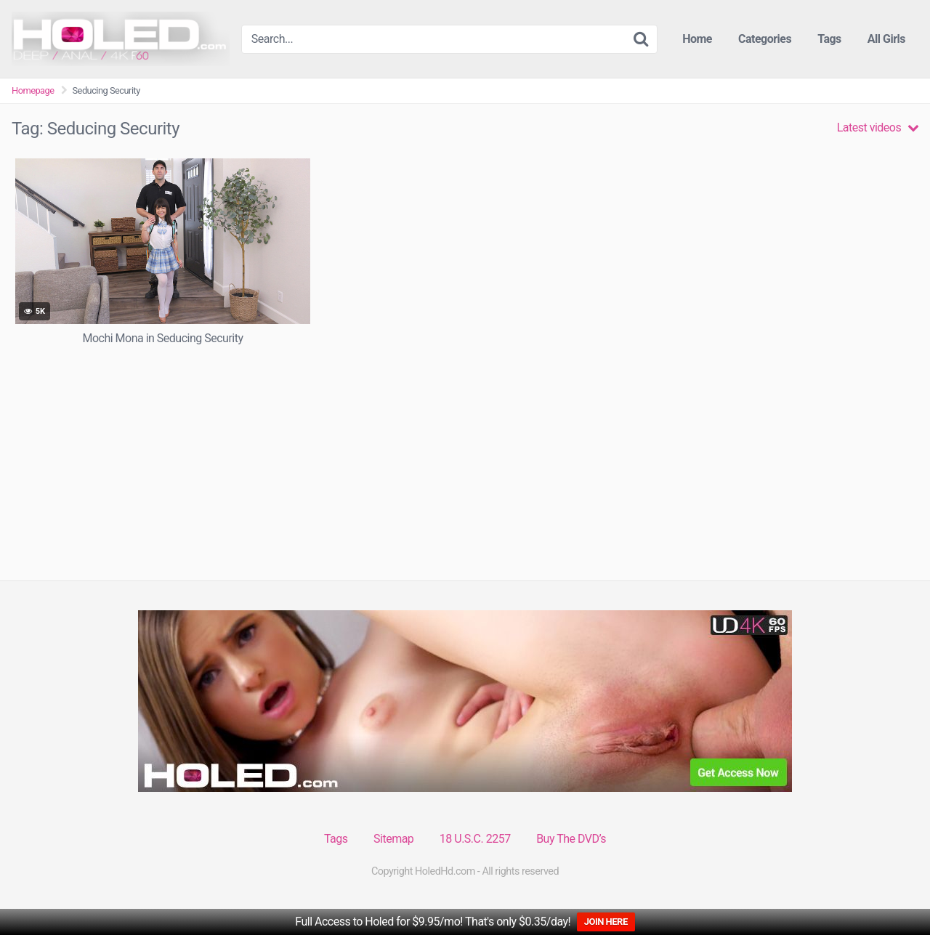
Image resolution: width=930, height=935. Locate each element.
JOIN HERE (606, 921)
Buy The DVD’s (571, 839)
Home (697, 39)
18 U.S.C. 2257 (475, 839)
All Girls (886, 39)
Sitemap (393, 839)
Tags (829, 39)
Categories (764, 39)
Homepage (33, 90)
